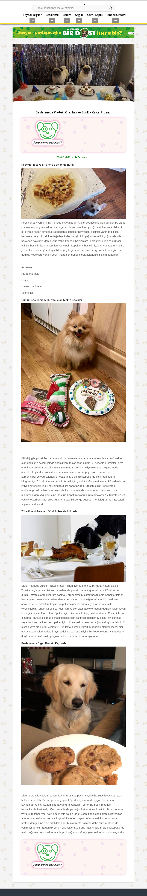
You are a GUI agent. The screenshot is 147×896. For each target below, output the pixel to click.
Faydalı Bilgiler (32, 15)
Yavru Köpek (95, 15)
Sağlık (79, 15)
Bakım (67, 15)
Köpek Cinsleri (116, 15)
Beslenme (52, 15)
